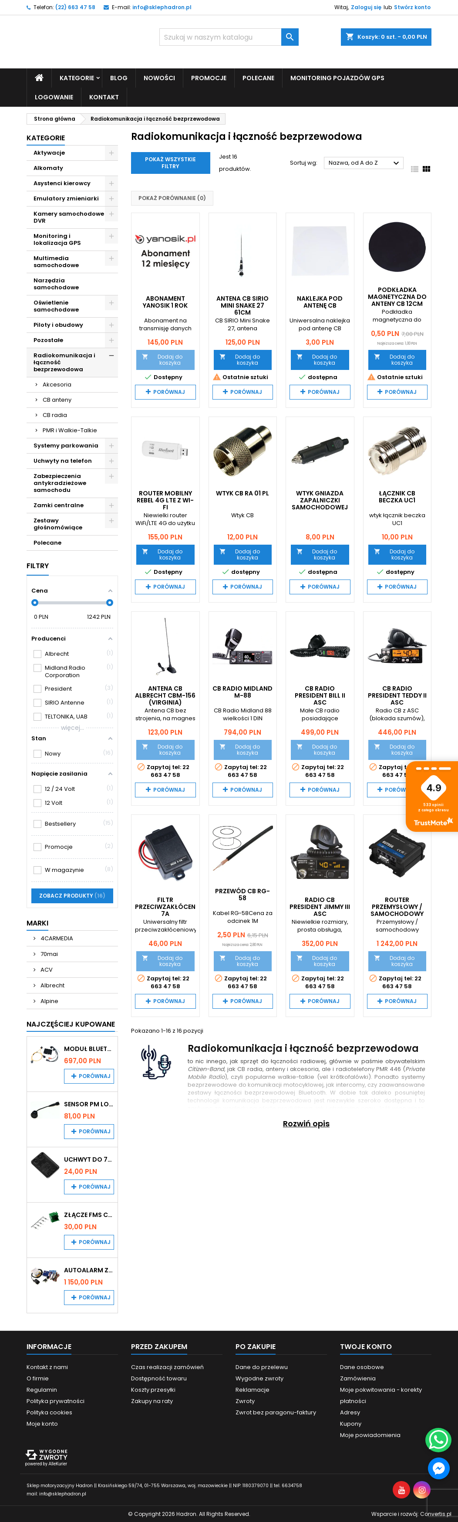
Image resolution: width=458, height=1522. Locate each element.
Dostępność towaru (159, 1378)
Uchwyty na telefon (63, 460)
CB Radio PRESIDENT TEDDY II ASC (397, 695)
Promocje (208, 77)
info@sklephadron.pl (162, 7)
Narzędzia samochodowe (56, 283)
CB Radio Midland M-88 (242, 691)
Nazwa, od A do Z (365, 163)
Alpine (48, 1001)
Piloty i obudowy (58, 324)
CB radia (55, 414)
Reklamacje (252, 1389)
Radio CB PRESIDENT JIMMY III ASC (320, 906)
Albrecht (51, 985)
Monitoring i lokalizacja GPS (57, 239)
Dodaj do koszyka (162, 359)
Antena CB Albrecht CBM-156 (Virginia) (165, 695)
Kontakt (104, 96)
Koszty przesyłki (153, 1389)
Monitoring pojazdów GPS (337, 77)
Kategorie (77, 77)
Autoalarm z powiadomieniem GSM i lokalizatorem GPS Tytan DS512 (89, 1269)
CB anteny (57, 399)
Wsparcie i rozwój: (411, 1513)
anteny (275, 1069)
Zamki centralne (59, 505)
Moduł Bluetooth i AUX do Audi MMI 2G (89, 1048)
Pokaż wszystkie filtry (170, 163)
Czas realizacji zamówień (167, 1367)
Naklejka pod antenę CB (320, 301)
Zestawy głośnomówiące (58, 523)
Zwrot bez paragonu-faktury (276, 1412)
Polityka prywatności (55, 1401)
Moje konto (42, 1423)
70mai (48, 953)
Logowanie (54, 96)
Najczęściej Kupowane (71, 1024)
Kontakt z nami (47, 1367)
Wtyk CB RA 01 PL (242, 493)
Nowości (159, 77)
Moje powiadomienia (370, 1434)
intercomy (350, 1085)
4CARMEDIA (56, 938)
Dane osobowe (362, 1367)
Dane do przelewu (262, 1367)
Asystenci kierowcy (62, 183)
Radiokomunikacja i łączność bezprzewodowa (64, 362)
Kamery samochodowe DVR (69, 216)
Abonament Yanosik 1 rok (165, 301)
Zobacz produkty (72, 895)
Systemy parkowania (66, 445)
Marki (37, 923)
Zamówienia (358, 1378)
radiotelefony (355, 1069)
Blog (119, 77)
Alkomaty (48, 167)
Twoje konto (366, 1346)
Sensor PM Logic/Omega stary (89, 1103)
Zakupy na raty (152, 1401)
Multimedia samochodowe (56, 261)
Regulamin (42, 1389)
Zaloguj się (366, 7)
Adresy (350, 1412)
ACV (46, 969)
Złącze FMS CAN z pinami (89, 1214)
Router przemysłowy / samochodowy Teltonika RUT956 (397, 910)
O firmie (38, 1378)
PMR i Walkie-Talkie (70, 430)
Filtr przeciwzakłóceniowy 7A (173, 906)
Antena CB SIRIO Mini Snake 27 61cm (242, 305)
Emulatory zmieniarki (66, 198)
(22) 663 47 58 (75, 7)
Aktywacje (49, 152)
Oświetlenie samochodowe (56, 305)
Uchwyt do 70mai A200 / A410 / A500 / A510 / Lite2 (89, 1159)
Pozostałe (48, 340)
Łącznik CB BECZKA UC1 (397, 497)
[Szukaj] (229, 37)
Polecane (258, 77)
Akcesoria (57, 384)
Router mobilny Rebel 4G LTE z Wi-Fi (165, 500)
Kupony (350, 1423)
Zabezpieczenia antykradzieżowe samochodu (60, 482)
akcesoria (304, 1069)
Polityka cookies (49, 1412)
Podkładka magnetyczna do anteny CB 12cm (397, 296)
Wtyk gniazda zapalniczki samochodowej (320, 500)
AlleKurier (57, 1463)
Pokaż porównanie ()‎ (172, 198)
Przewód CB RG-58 (242, 894)
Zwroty (245, 1401)
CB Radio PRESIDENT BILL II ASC (320, 695)
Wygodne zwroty (259, 1378)
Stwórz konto (412, 7)
